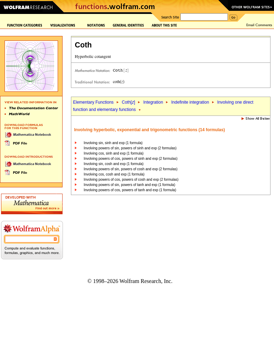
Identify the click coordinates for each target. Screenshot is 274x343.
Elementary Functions (93, 102)
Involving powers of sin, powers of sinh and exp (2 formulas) (130, 148)
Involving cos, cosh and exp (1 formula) (114, 174)
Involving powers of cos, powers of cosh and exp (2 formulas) (131, 179)
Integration (153, 102)
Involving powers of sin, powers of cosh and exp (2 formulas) (130, 169)
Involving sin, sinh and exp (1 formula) (113, 143)
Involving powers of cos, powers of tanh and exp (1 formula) (130, 190)
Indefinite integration (190, 102)
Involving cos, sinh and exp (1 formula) (113, 153)
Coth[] (128, 102)
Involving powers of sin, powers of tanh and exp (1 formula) (129, 185)
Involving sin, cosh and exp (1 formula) (113, 164)
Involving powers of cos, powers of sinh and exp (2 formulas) (130, 159)
